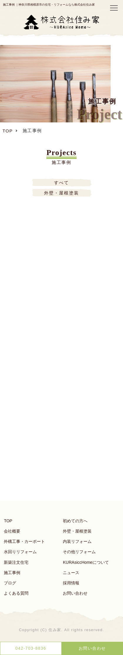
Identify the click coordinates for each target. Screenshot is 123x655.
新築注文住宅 (16, 562)
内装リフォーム (77, 541)
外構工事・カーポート (24, 541)
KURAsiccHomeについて (86, 562)
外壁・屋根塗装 (77, 531)
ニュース (71, 572)
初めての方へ (75, 520)
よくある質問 (16, 593)
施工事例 (12, 572)
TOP (8, 520)
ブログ (10, 583)
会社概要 (12, 531)
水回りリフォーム (20, 551)
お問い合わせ (75, 593)
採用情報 (71, 583)
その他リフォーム (79, 551)
